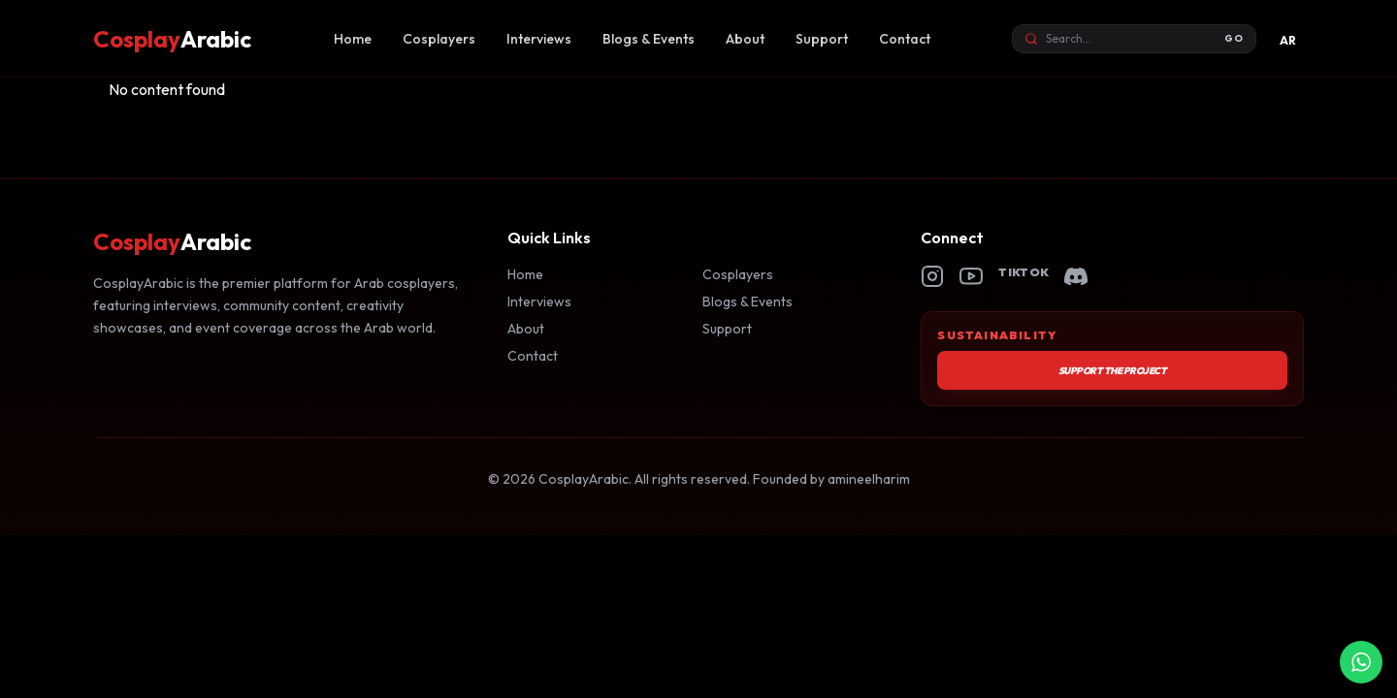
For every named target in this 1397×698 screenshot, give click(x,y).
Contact (904, 39)
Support (822, 39)
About (745, 39)
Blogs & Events (648, 39)
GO (1234, 38)
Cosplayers (439, 39)
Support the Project (1112, 371)
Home (353, 39)
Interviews (538, 39)
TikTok (1023, 272)
